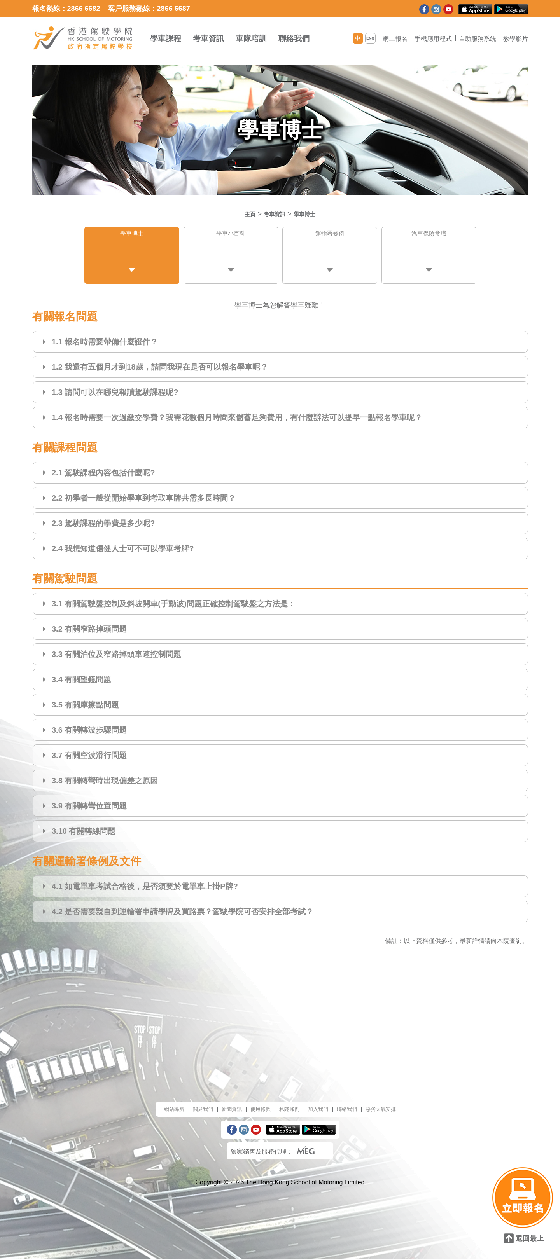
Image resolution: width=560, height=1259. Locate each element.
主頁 (244, 214)
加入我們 (324, 1103)
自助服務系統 (477, 38)
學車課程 (165, 38)
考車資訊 (208, 38)
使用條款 (257, 1103)
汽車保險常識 (429, 235)
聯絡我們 (294, 38)
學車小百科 (231, 235)
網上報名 (395, 38)
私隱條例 (290, 1103)
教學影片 (515, 38)
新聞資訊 (223, 1103)
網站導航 (156, 1103)
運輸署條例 (330, 235)
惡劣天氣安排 (397, 1103)
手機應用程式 (433, 38)
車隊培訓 (251, 38)
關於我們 (190, 1103)
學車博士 (309, 214)
